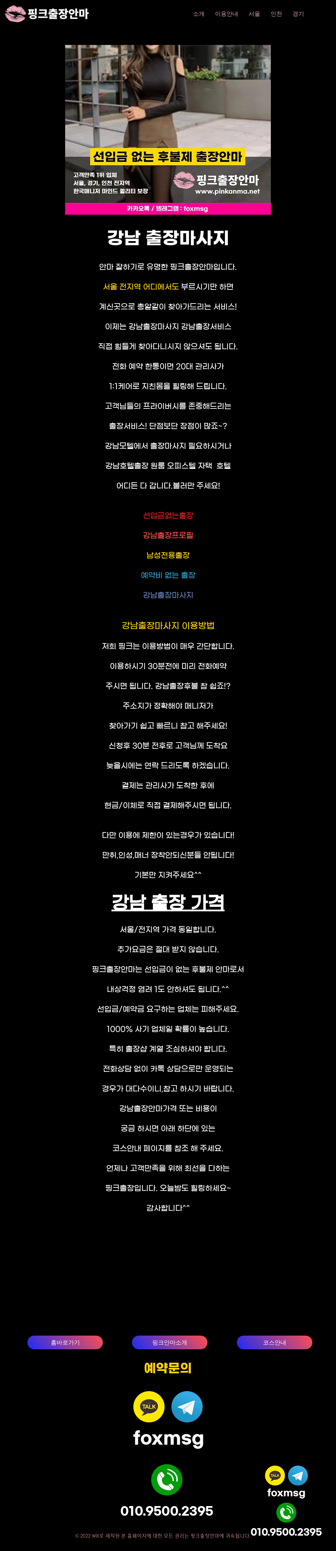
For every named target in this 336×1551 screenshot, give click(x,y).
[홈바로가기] (65, 1342)
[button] (254, 14)
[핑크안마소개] (169, 1342)
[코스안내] (274, 1342)
